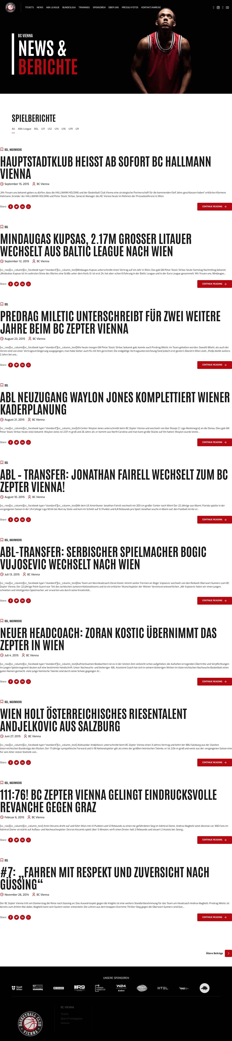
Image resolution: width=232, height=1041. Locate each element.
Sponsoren (99, 7)
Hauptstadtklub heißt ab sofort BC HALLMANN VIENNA (105, 167)
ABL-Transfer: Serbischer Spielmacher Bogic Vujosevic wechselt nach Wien (103, 557)
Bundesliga (69, 7)
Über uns (113, 7)
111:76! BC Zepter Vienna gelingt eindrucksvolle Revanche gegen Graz (108, 800)
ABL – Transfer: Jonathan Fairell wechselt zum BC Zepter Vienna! (114, 480)
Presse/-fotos (130, 7)
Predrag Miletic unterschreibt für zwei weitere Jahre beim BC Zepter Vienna (110, 321)
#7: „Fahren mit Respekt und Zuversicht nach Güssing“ (105, 877)
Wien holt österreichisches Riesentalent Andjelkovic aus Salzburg (93, 719)
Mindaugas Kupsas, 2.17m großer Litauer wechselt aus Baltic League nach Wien (96, 244)
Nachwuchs (16, 149)
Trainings (84, 7)
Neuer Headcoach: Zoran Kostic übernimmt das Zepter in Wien (108, 638)
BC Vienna (43, 184)
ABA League (52, 7)
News (40, 7)
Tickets (29, 7)
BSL (6, 149)
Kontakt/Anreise (151, 7)
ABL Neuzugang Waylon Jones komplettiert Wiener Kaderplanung (115, 402)
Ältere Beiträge (214, 953)
